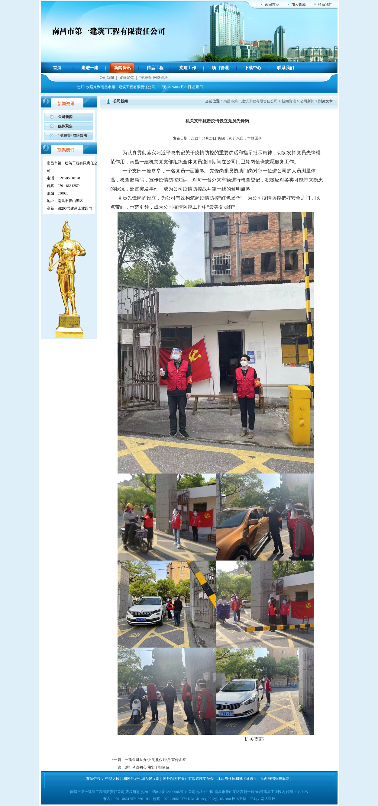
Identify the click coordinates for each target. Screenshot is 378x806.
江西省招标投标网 (274, 778)
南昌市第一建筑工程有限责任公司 (250, 101)
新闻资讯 (122, 68)
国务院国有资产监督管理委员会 (188, 778)
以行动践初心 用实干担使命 (147, 767)
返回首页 (272, 4)
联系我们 (325, 4)
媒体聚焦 (126, 77)
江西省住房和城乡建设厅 (237, 778)
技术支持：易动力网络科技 (253, 799)
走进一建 (89, 68)
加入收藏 (298, 4)
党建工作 (187, 68)
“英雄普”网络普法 (153, 77)
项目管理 (220, 68)
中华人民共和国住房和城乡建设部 (132, 778)
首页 (57, 68)
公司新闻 (106, 77)
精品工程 (155, 68)
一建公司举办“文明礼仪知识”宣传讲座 (155, 760)
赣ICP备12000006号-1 (169, 792)
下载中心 (252, 68)
